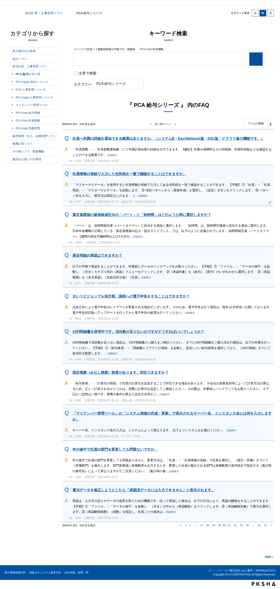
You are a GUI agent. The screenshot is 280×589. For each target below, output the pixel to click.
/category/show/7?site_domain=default (9, 66)
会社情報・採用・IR (76, 572)
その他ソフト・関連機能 (28, 151)
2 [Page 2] (190, 525)
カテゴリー (83, 84)
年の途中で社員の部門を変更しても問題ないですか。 (115, 449)
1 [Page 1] (185, 525)
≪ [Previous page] (180, 525)
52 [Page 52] (229, 525)
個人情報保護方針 (15, 572)
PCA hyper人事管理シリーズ (34, 97)
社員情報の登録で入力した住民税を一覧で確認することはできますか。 (129, 174)
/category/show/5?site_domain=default (9, 51)
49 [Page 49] (213, 525)
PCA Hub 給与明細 (28, 112)
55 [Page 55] (247, 525)
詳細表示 (112, 155)
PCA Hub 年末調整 (28, 120)
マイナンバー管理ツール (32, 105)
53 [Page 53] (235, 525)
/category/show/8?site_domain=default (9, 136)
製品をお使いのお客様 (26, 159)
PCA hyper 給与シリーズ (32, 82)
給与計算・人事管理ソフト (44, 13)
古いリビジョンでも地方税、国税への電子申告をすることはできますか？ (131, 296)
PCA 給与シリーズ (28, 74)
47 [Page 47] (201, 525)
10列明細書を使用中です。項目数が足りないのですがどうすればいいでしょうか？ (138, 331)
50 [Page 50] (219, 525)
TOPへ (269, 557)
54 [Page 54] (241, 525)
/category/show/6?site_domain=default (9, 59)
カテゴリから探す (9, 13)
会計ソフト (19, 58)
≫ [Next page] (271, 525)
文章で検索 (87, 73)
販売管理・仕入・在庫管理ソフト (34, 136)
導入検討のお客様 (24, 51)
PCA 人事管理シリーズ (31, 89)
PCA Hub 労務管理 (28, 128)
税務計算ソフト (22, 143)
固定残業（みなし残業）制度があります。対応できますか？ (120, 372)
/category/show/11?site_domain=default (9, 159)
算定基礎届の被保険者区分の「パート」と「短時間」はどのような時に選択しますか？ (141, 215)
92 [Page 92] (259, 525)
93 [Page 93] (265, 525)
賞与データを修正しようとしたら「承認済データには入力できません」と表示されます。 (143, 490)
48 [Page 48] (207, 525)
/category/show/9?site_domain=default (9, 144)
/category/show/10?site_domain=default (9, 151)
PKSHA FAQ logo (264, 584)
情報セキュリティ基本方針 (45, 572)
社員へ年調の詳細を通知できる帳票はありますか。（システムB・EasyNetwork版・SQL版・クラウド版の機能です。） (168, 138)
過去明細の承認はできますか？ (97, 255)
